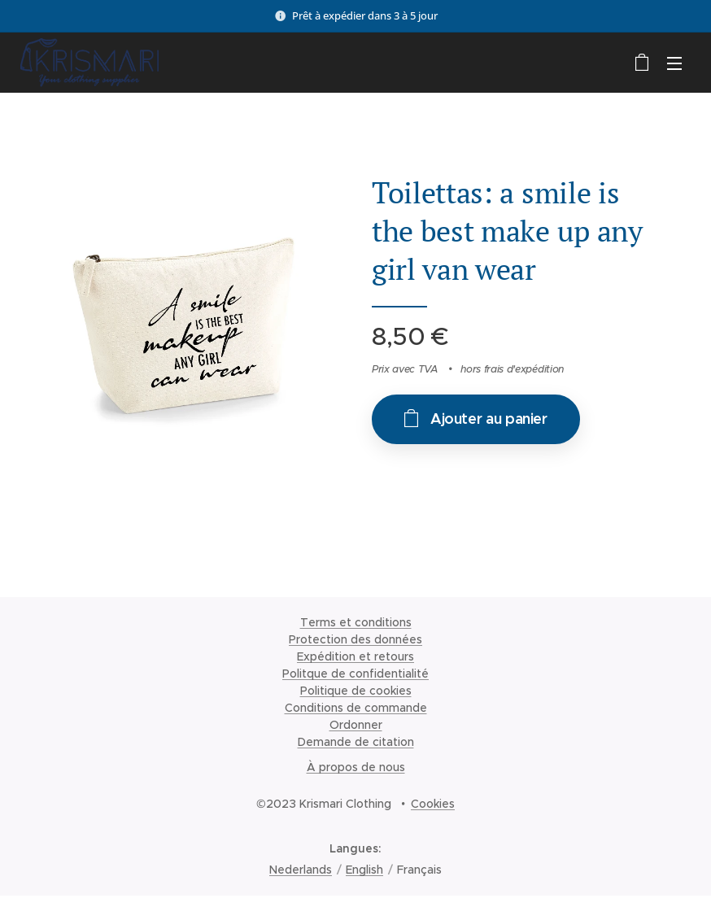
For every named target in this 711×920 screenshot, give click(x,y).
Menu (674, 63)
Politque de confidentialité (355, 673)
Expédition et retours (355, 656)
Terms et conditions (356, 622)
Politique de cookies (356, 690)
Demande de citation (356, 742)
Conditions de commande (356, 707)
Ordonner (355, 724)
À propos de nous (356, 767)
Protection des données (355, 639)
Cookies (433, 803)
